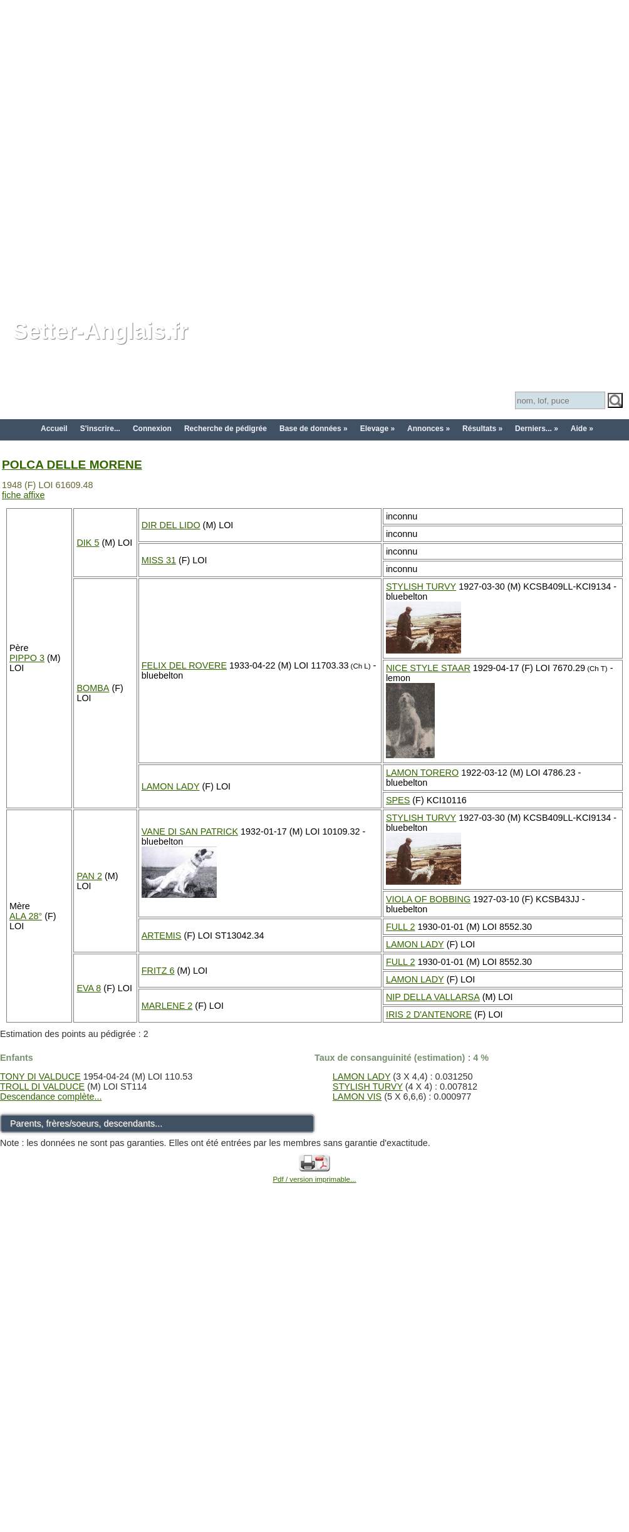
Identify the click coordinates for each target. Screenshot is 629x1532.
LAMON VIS (357, 1097)
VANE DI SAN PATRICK (190, 831)
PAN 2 (89, 876)
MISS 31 (159, 560)
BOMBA (92, 688)
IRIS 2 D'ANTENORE (429, 1014)
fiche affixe (23, 495)
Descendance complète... (50, 1097)
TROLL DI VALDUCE (42, 1086)
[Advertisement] (152, 152)
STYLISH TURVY (421, 586)
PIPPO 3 (26, 658)
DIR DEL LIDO (171, 525)
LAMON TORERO (422, 773)
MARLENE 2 (167, 1006)
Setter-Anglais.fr (100, 331)
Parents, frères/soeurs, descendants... (86, 1123)
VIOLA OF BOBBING (428, 899)
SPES (398, 800)
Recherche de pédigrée (225, 428)
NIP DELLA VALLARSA (433, 997)
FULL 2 (400, 927)
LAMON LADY (171, 786)
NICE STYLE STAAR (428, 668)
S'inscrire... (100, 428)
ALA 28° (25, 916)
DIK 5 (87, 543)
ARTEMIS (162, 935)
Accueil (54, 428)
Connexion (152, 428)
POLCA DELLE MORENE (72, 464)
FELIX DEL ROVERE (184, 665)
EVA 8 (88, 988)
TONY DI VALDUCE (40, 1076)
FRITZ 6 (158, 971)
